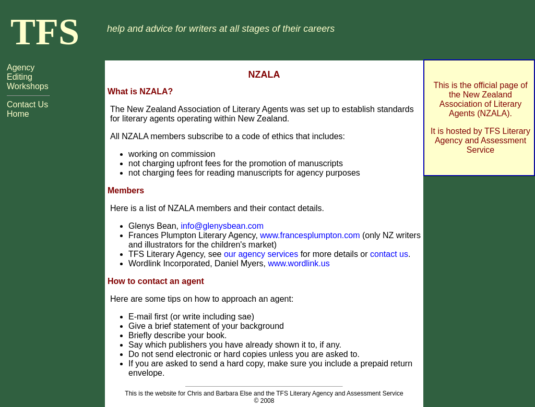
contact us (389, 254)
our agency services (261, 254)
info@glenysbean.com (222, 225)
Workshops (28, 86)
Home (18, 113)
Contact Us (27, 104)
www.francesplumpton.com (310, 235)
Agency (20, 67)
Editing (19, 76)
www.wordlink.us (298, 263)
